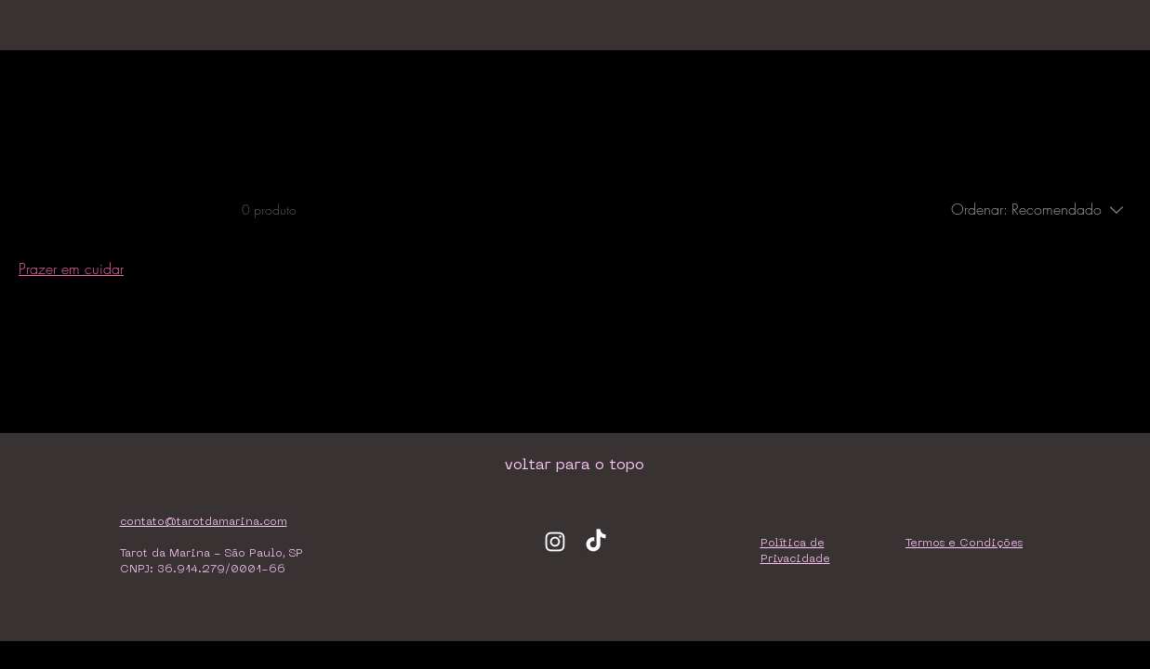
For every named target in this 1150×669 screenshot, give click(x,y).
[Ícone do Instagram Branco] (555, 542)
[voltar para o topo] (575, 465)
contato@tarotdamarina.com (203, 522)
